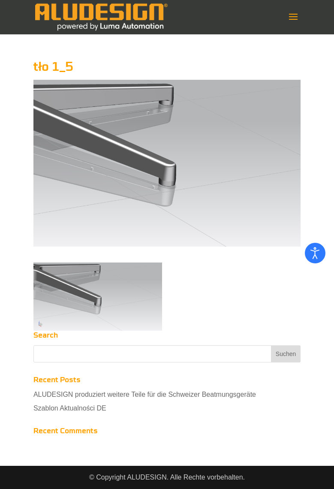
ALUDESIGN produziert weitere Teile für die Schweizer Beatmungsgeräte (144, 394)
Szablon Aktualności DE (69, 408)
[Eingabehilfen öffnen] (315, 253)
